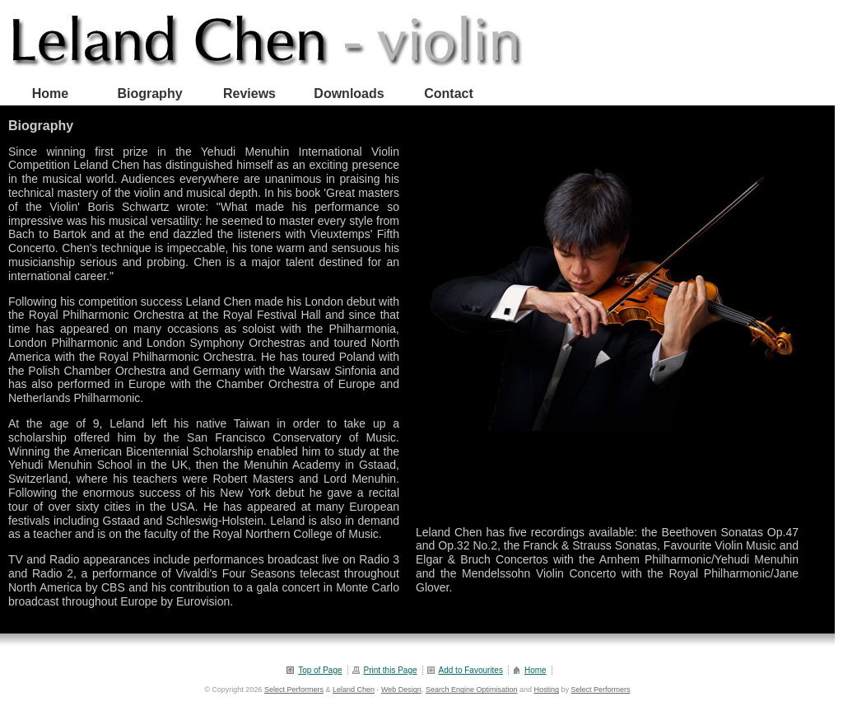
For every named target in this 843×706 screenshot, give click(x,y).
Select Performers (294, 689)
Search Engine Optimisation (472, 689)
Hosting (546, 689)
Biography (149, 93)
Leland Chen (354, 689)
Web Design (401, 689)
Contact (448, 93)
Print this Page (390, 670)
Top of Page (320, 670)
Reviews (249, 93)
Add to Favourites (471, 670)
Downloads (349, 93)
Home (50, 93)
